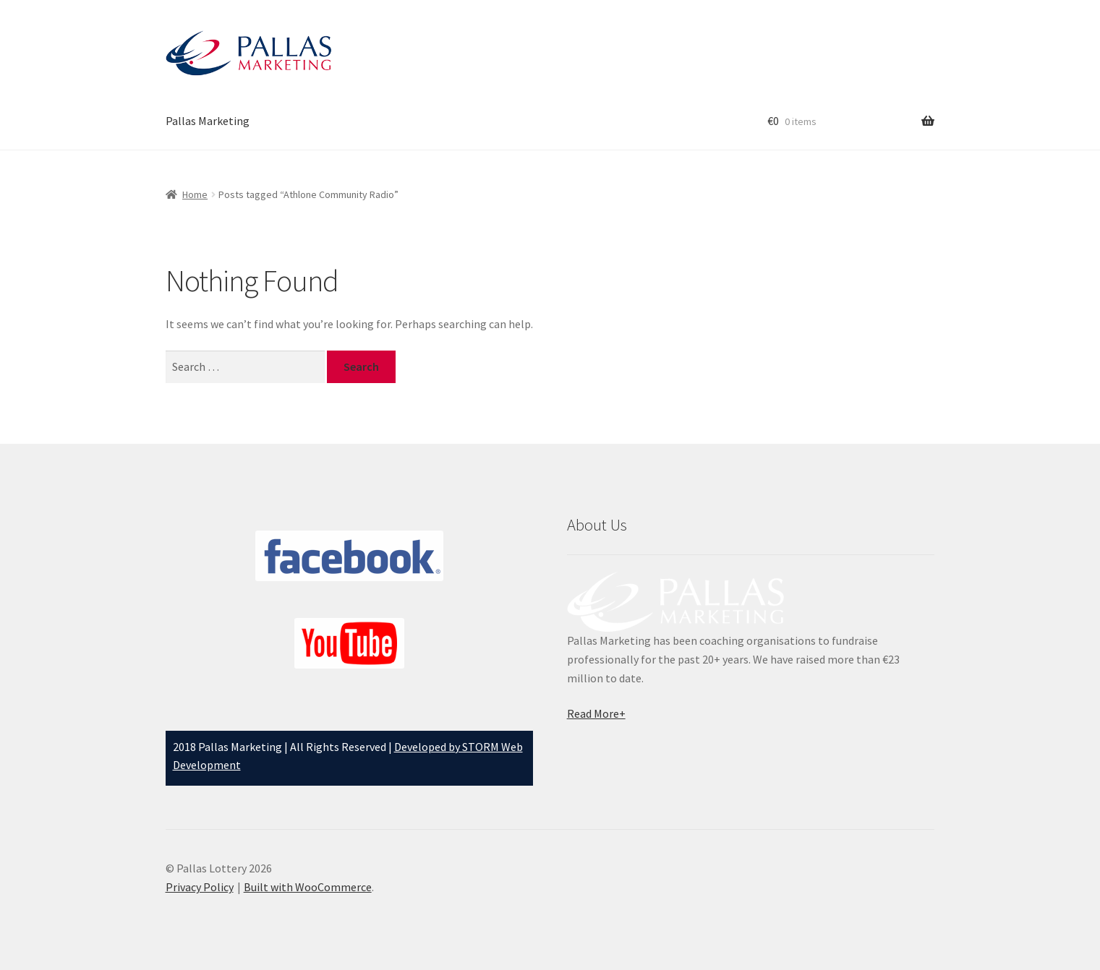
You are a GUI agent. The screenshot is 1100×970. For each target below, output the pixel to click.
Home (195, 194)
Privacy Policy (200, 887)
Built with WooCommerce (308, 887)
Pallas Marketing (208, 120)
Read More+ (596, 713)
